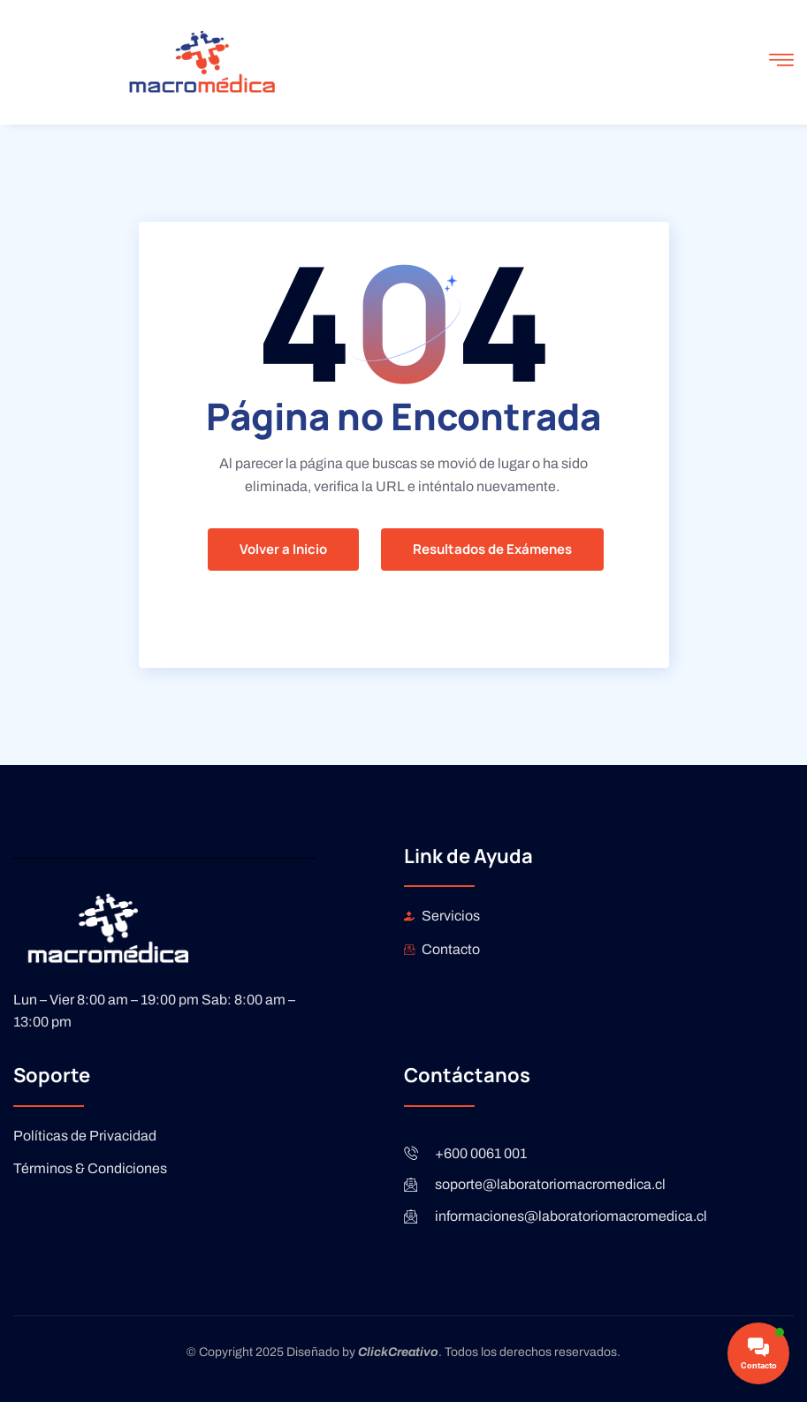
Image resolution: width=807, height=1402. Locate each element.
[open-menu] (781, 62)
